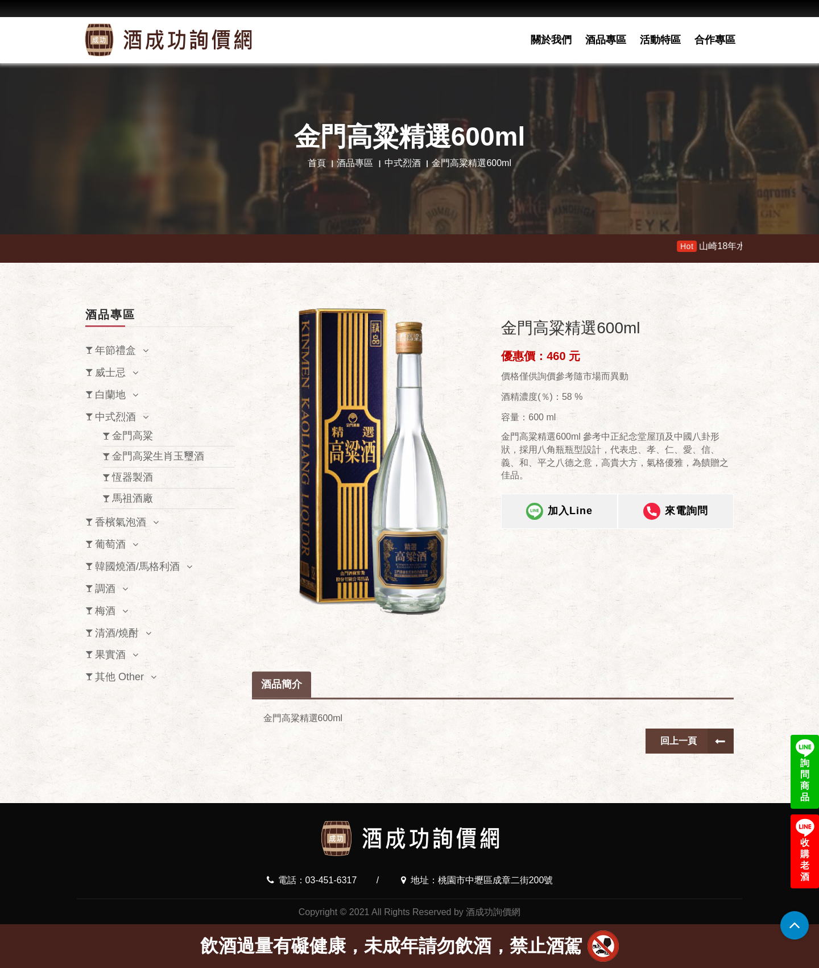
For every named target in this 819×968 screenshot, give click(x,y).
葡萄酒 (110, 544)
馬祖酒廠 (132, 498)
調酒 (105, 588)
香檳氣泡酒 (120, 522)
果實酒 (110, 654)
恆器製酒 (132, 477)
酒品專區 (605, 39)
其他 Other (119, 676)
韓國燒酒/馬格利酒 (137, 566)
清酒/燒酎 (117, 633)
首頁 (317, 163)
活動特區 (660, 39)
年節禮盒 (115, 350)
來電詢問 (675, 511)
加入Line (559, 511)
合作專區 (714, 39)
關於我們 (551, 39)
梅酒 (105, 611)
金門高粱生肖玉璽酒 (158, 456)
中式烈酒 (402, 163)
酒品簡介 (281, 716)
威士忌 (110, 372)
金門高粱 (132, 435)
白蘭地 (110, 394)
